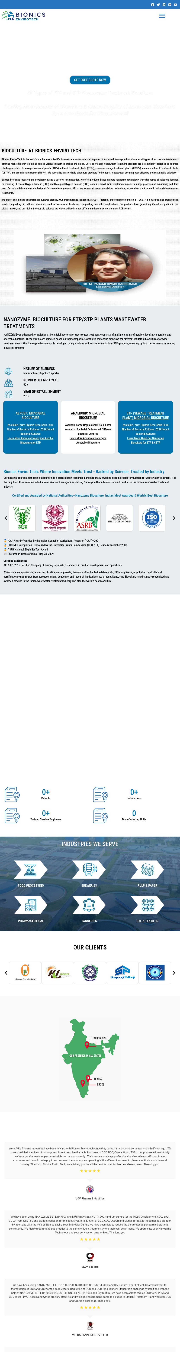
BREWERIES (89, 751)
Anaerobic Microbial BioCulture (88, 417)
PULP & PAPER (147, 751)
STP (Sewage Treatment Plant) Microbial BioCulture (145, 417)
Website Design (145, 1348)
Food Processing (31, 751)
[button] (6, 519)
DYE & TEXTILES (147, 786)
